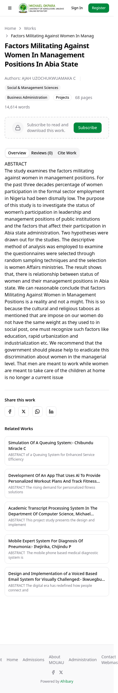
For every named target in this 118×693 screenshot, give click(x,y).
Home (10, 28)
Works (30, 28)
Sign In (77, 7)
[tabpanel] (57, 270)
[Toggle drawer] (10, 8)
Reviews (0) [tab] (42, 153)
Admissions (33, 659)
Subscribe (87, 127)
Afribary (66, 681)
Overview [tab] (17, 153)
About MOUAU (56, 659)
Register (99, 7)
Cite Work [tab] (67, 153)
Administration (83, 659)
